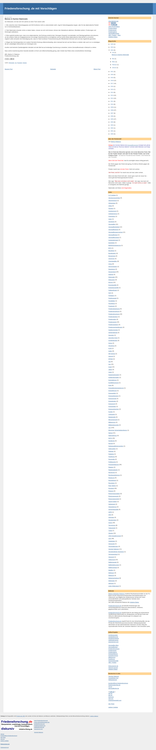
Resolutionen (112, 480)
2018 (112, 80)
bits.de (110, 695)
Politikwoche (112, 462)
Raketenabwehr (113, 470)
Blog (119, 35)
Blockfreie (111, 250)
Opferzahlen (112, 448)
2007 (112, 113)
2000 (112, 134)
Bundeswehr (112, 253)
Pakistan (110, 451)
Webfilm (110, 570)
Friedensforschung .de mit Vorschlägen (31, 8)
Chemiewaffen (112, 261)
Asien (110, 219)
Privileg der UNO (21, 716)
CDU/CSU (111, 258)
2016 (112, 86)
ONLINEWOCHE (113, 21)
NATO (110, 438)
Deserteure (111, 269)
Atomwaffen (111, 224)
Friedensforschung (113, 314)
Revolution (111, 483)
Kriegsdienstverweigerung (116, 388)
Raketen (110, 467)
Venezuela (111, 544)
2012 (112, 98)
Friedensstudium (113, 324)
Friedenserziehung (113, 311)
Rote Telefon (112, 485)
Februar (114, 64)
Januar (114, 67)
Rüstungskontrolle (113, 499)
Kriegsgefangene (113, 396)
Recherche (111, 472)
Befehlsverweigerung (114, 245)
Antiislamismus (112, 213)
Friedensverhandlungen (115, 327)
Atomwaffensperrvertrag (115, 232)
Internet (110, 356)
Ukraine (25, 62)
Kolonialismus (112, 380)
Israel (110, 367)
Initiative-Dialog (112, 37)
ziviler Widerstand (113, 586)
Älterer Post (97, 69)
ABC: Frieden (112, 35)
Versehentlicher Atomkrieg (116, 551)
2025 (112, 44)
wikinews (111, 583)
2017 (112, 83)
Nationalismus (112, 435)
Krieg (109, 385)
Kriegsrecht (111, 404)
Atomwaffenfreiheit (113, 227)
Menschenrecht (112, 419)
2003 (112, 125)
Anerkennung (112, 211)
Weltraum (111, 573)
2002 (112, 128)
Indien (110, 351)
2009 (112, 107)
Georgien (111, 335)
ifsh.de (110, 693)
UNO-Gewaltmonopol (114, 536)
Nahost (110, 433)
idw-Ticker (111, 704)
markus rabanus (94, 716)
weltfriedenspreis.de (39, 727)
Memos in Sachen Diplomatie (120, 54)
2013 (112, 95)
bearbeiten (111, 243)
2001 (112, 131)
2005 (112, 119)
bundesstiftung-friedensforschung (118, 683)
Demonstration (112, 266)
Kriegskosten (112, 401)
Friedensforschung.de (114, 605)
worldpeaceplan (113, 635)
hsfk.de (2, 734)
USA (109, 538)
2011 (112, 101)
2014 (112, 92)
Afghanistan (111, 203)
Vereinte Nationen (113, 549)
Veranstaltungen (113, 546)
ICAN (110, 348)
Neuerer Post (9, 69)
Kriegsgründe (112, 398)
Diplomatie (11, 62)
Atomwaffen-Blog (113, 645)
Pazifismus (111, 456)
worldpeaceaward (113, 638)
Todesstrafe (111, 528)
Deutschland (112, 272)
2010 (112, 104)
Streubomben (112, 520)
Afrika (110, 206)
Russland (19, 62)
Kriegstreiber (112, 406)
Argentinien (111, 216)
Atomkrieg (111, 221)
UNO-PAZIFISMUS (114, 26)
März (113, 61)
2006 (112, 116)
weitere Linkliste (113, 707)
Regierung (111, 478)
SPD (109, 515)
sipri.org (110, 698)
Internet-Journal (113, 667)
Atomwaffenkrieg (113, 229)
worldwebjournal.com (39, 724)
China (110, 264)
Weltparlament (112, 680)
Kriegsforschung (113, 655)
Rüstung (110, 491)
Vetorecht (111, 557)
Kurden (110, 412)
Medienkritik (111, 417)
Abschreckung (112, 200)
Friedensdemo (112, 32)
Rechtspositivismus (114, 475)
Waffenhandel (112, 562)
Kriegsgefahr (112, 393)
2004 (112, 122)
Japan (110, 369)
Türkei (110, 530)
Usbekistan (111, 541)
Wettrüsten (111, 581)
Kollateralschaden (113, 377)
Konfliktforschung (113, 382)
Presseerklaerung (113, 464)
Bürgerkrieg (111, 256)
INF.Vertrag (111, 353)
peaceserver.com (113, 642)
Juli (113, 52)
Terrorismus (111, 525)
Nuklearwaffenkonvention (115, 446)
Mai (113, 58)
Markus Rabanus (116, 141)
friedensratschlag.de (114, 685)
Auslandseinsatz (113, 240)
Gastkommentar (113, 330)
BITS (109, 248)
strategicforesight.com (114, 700)
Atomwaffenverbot (113, 33)
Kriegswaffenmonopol (132, 145)
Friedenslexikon (113, 316)
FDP (109, 293)
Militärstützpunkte (113, 425)
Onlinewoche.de (5, 747)
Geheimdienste (112, 332)
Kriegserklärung (113, 654)
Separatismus (112, 507)
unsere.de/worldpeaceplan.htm (42, 722)
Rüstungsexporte (113, 496)
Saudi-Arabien (112, 501)
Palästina (111, 454)
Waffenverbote (112, 567)
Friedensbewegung (114, 309)
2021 (112, 71)
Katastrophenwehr (113, 375)
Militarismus (111, 422)
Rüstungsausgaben (114, 493)
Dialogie (110, 274)
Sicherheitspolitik (113, 509)
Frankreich (111, 306)
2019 (112, 77)
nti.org (110, 686)
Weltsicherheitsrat (113, 578)
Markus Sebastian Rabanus (116, 594)
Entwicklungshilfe (113, 287)
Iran (109, 364)
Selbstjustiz (111, 504)
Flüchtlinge (111, 303)
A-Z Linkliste (112, 195)
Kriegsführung (112, 390)
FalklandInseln (112, 290)
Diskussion (111, 280)
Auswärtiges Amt (113, 678)
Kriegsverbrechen (113, 409)
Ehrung (110, 282)
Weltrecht (111, 575)
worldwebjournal (113, 637)
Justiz (110, 372)
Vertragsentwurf (113, 554)
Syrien (110, 522)
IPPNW (110, 359)
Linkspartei (111, 414)
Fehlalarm (111, 295)
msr (16, 62)
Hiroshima (111, 346)
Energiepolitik (112, 285)
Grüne (110, 343)
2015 (112, 89)
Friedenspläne (112, 28)
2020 (112, 74)
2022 (112, 50)
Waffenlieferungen (113, 565)
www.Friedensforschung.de (41, 720)
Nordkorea (111, 441)
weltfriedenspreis (113, 640)
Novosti (110, 443)
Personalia (111, 459)
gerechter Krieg (112, 338)
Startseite (53, 69)
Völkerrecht (111, 559)
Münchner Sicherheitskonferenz (117, 430)
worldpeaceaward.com (39, 725)
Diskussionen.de (113, 666)
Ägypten (110, 208)
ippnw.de (111, 697)
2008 (112, 110)
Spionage (111, 517)
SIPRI (110, 512)
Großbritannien (112, 340)
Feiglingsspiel (112, 298)
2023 (112, 47)
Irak (109, 361)
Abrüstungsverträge (114, 198)
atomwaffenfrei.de (113, 688)
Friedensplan (112, 319)
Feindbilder (111, 301)
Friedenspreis (112, 30)
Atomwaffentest (112, 235)
